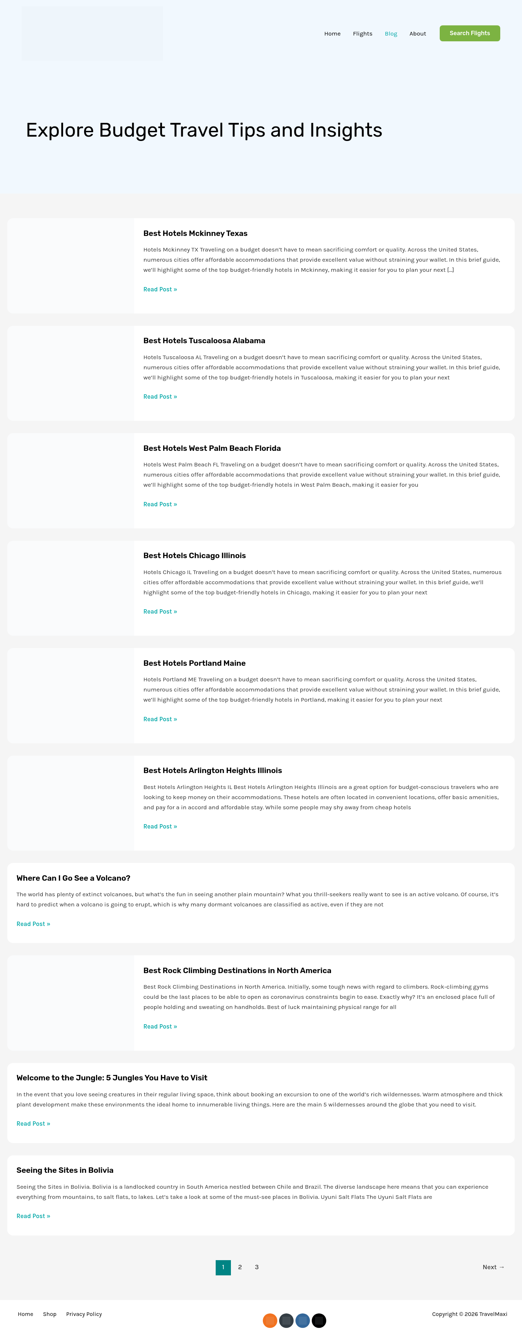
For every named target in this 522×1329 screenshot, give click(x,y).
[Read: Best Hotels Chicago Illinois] (70, 587)
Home (332, 33)
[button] (470, 33)
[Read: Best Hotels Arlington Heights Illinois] (70, 802)
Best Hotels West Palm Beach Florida (221, 448)
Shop (42, 1314)
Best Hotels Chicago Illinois (201, 555)
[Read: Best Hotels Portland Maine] (70, 694)
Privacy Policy (73, 1314)
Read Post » (161, 289)
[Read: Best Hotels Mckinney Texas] (70, 265)
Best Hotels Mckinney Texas (202, 233)
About (418, 33)
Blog (391, 33)
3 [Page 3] (257, 1267)
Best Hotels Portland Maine (201, 663)
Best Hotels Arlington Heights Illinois (222, 770)
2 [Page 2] (240, 1267)
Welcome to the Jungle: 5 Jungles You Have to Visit (124, 1077)
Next (494, 1267)
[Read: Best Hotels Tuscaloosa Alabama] (70, 372)
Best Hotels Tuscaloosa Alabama (212, 340)
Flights (363, 33)
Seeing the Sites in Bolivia (71, 1170)
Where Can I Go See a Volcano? (81, 878)
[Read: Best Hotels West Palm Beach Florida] (70, 479)
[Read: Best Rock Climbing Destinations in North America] (70, 1002)
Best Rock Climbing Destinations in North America (250, 970)
